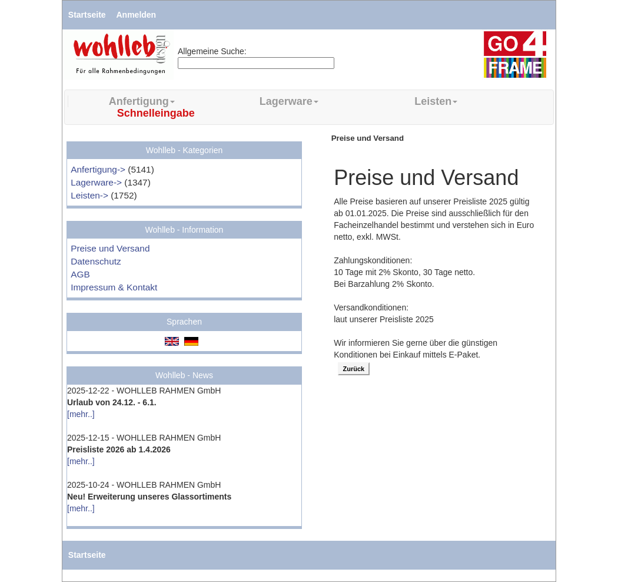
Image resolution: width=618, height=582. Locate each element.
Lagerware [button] (289, 101)
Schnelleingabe (156, 113)
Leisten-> (89, 195)
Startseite (87, 14)
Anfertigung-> (98, 169)
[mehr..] (81, 414)
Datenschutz (96, 261)
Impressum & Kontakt (114, 287)
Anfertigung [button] (142, 101)
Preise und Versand (110, 248)
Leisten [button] (435, 101)
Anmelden (137, 14)
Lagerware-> (96, 182)
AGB (80, 274)
